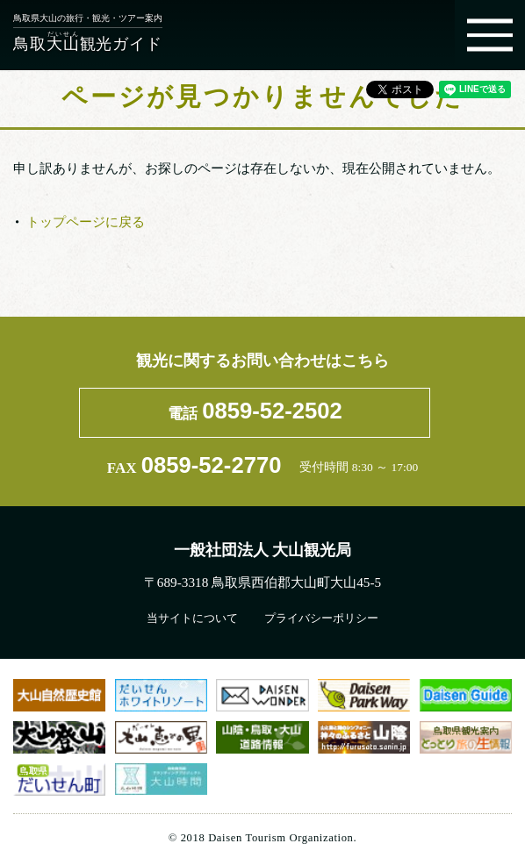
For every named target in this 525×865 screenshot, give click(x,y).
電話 (255, 410)
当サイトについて (192, 618)
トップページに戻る (85, 221)
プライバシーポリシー (321, 618)
